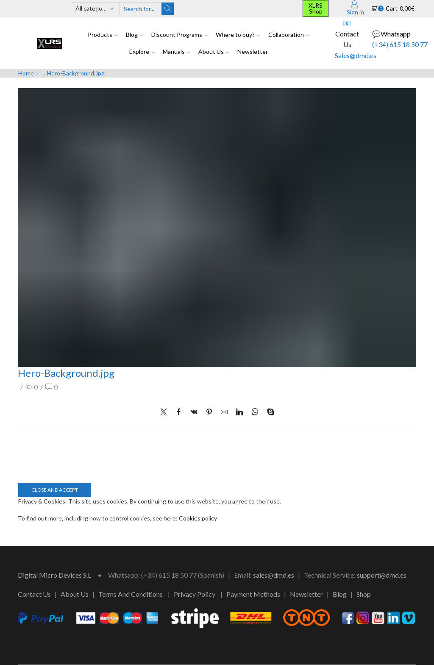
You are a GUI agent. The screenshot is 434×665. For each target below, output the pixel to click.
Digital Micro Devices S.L (54, 575)
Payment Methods (253, 594)
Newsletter (252, 51)
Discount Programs (179, 34)
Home (26, 73)
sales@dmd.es (273, 575)
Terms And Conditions (130, 594)
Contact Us (34, 594)
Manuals (176, 51)
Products (102, 34)
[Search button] (167, 9)
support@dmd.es (381, 575)
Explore (141, 51)
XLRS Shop (316, 8)
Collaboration (288, 34)
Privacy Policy (194, 594)
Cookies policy (198, 518)
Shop (363, 594)
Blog (134, 34)
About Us (213, 51)
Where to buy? (238, 34)
